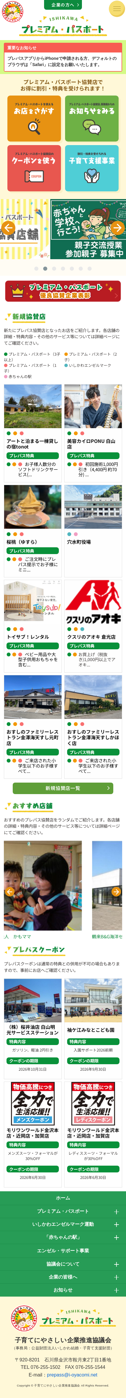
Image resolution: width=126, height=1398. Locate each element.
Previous (8, 228)
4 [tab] (63, 269)
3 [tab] (54, 269)
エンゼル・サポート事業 (63, 1250)
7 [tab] (90, 269)
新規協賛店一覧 (63, 787)
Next (118, 228)
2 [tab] (45, 269)
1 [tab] (36, 269)
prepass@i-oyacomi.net (72, 1374)
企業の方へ (63, 4)
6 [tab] (81, 269)
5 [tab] (72, 269)
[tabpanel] (63, 229)
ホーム (63, 1197)
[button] (9, 891)
